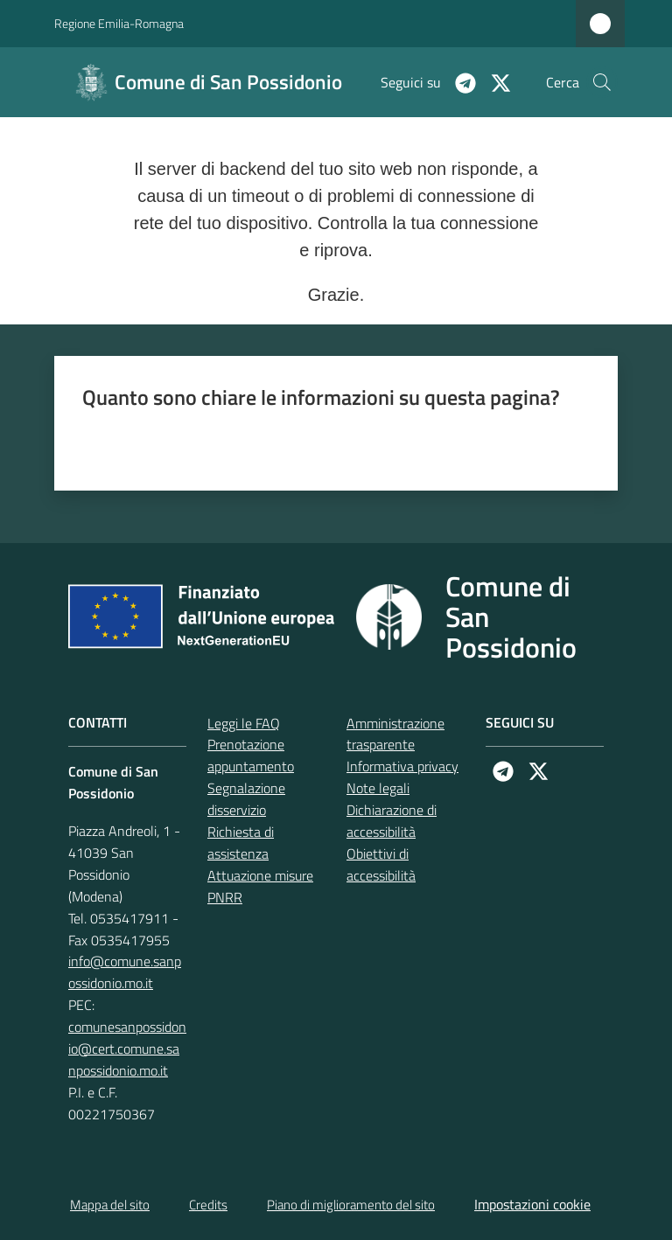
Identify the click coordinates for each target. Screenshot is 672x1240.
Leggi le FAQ (243, 723)
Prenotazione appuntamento (250, 755)
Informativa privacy (402, 766)
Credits (208, 1205)
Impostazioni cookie (532, 1204)
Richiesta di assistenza (240, 842)
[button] (602, 82)
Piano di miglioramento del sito (351, 1205)
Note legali (378, 787)
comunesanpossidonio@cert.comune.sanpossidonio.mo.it (127, 1048)
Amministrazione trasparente (395, 734)
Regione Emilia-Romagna (119, 23)
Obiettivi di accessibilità (381, 864)
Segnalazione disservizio (246, 798)
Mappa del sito (110, 1205)
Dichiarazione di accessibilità (391, 820)
